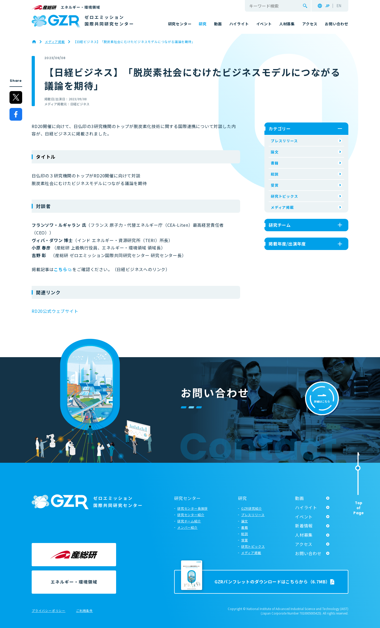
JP (327, 6)
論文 (275, 151)
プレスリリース (284, 140)
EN (338, 6)
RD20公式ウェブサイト (55, 311)
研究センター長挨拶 (192, 508)
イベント (304, 516)
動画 (299, 498)
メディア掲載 (282, 207)
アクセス (303, 544)
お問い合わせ (308, 553)
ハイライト (306, 507)
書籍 (275, 163)
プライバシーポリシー (48, 610)
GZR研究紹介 (251, 508)
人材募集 (304, 535)
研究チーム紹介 (189, 521)
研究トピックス (284, 196)
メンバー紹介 (187, 527)
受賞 (275, 185)
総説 (275, 174)
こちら (60, 269)
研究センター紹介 (190, 514)
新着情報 (304, 525)
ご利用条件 (84, 610)
